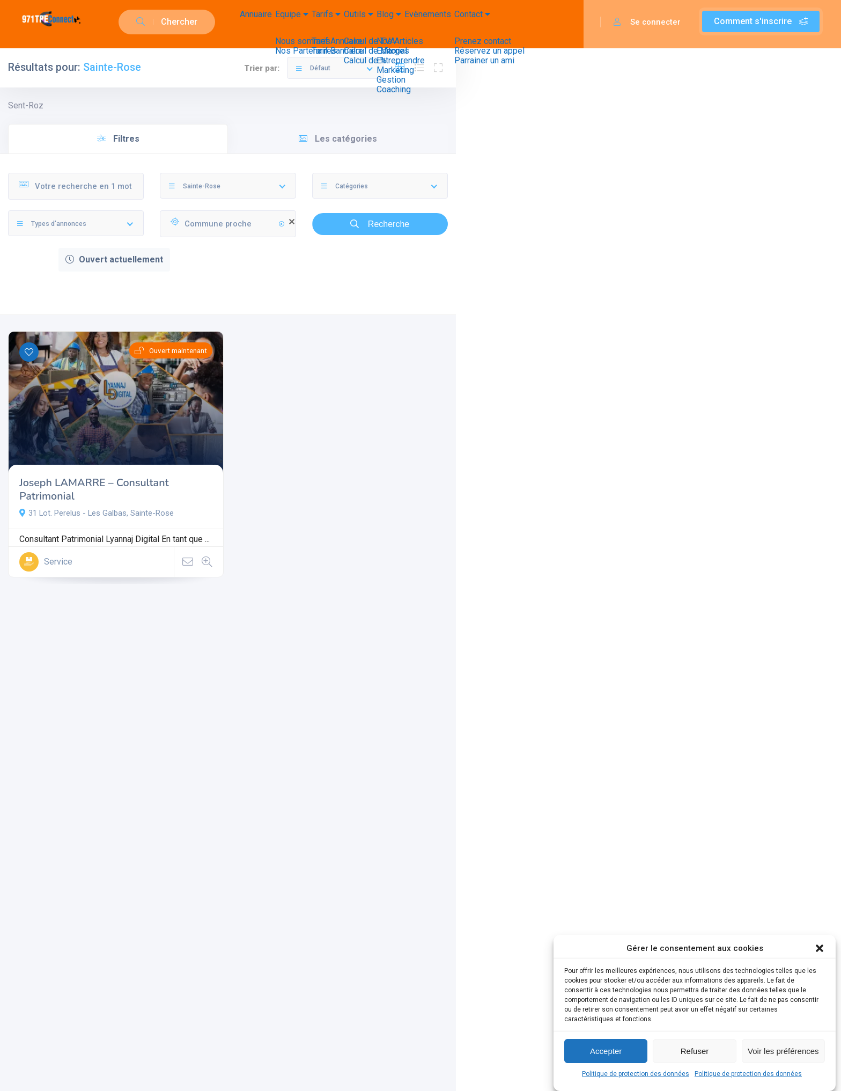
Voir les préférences (783, 1051)
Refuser (695, 1051)
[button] (819, 948)
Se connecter (647, 22)
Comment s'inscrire (761, 21)
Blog (459, 22)
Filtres (118, 139)
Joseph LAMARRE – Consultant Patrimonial (94, 489)
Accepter (606, 1051)
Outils (413, 22)
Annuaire (263, 22)
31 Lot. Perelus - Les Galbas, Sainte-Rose (96, 513)
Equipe (314, 22)
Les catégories (338, 139)
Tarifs (364, 22)
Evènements (513, 22)
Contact (573, 22)
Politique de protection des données (635, 1074)
